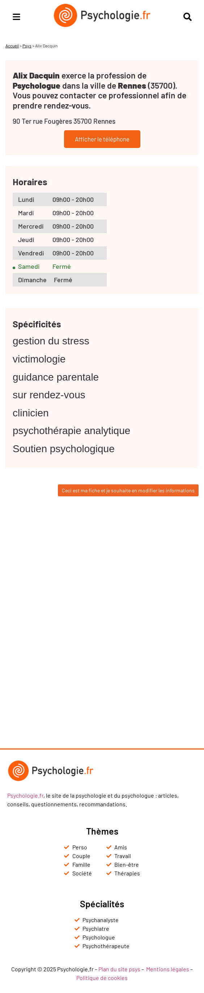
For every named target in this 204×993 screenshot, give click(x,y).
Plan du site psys (119, 969)
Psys (26, 45)
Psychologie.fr (25, 795)
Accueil (12, 45)
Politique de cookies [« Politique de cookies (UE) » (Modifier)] (102, 977)
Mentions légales (167, 969)
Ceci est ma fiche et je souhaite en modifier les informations (128, 490)
